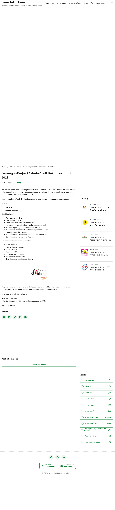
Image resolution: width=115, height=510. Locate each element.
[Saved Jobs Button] (112, 3)
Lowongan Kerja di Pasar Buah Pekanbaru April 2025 (100, 238)
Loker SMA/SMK (96, 423)
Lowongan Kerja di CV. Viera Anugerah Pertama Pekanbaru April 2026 (100, 223)
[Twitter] (14, 317)
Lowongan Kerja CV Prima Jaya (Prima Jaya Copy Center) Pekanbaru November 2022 (99, 253)
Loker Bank (96, 405)
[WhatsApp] (9, 317)
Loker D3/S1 (96, 411)
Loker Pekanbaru (13, 2)
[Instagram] (57, 457)
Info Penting (96, 380)
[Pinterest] (20, 317)
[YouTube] (63, 457)
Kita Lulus (96, 392)
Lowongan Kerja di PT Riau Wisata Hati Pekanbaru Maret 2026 (100, 208)
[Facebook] (4, 317)
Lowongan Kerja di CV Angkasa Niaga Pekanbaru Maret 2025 (100, 268)
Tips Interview (96, 436)
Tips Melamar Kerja (96, 442)
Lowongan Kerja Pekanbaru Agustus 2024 (96, 429)
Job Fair (96, 386)
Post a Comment (39, 364)
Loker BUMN (96, 399)
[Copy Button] (25, 317)
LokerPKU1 (69, 473)
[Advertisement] (57, 16)
